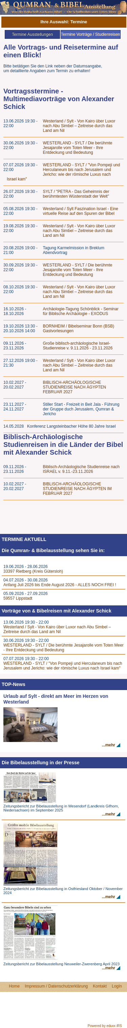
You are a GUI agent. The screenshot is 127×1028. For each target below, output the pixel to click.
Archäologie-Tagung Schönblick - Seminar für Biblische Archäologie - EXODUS (81, 311)
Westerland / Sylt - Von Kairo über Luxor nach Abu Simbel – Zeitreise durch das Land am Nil (79, 126)
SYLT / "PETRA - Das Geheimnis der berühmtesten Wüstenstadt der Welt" (76, 194)
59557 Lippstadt (17, 598)
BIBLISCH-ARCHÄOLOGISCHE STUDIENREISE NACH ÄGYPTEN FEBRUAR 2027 (74, 387)
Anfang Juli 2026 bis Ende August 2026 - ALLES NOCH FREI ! (59, 584)
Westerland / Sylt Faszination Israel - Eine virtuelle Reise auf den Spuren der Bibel (81, 211)
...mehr (108, 745)
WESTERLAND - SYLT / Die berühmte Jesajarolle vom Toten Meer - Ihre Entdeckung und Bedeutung (77, 148)
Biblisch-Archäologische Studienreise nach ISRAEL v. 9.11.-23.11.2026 (81, 469)
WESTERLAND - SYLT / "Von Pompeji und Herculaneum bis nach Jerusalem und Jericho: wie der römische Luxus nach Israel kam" (63, 172)
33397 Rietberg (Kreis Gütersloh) (33, 571)
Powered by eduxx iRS (105, 1026)
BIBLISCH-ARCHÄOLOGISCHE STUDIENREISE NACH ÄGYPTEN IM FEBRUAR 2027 (77, 489)
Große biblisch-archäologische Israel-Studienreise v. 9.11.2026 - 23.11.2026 (78, 345)
